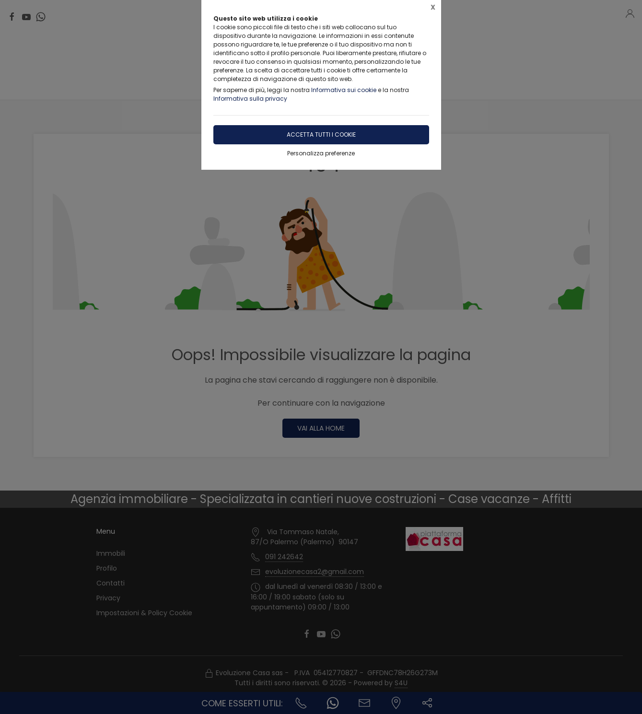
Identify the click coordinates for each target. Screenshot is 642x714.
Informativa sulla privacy (250, 98)
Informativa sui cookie (343, 90)
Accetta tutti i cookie (321, 134)
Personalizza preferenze (321, 153)
